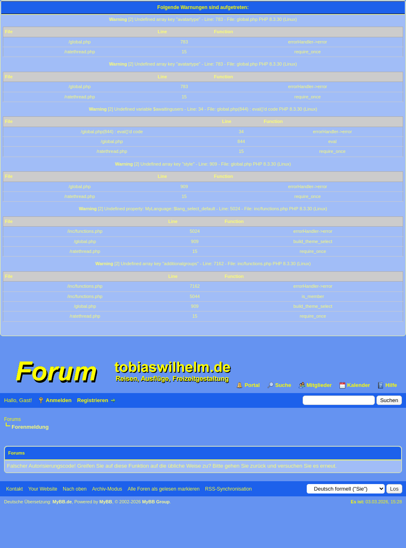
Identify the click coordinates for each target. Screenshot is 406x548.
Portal (252, 385)
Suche (283, 385)
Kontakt (14, 489)
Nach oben (75, 489)
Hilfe (391, 385)
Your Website (42, 489)
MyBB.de (62, 501)
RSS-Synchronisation (228, 489)
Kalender (358, 385)
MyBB (105, 501)
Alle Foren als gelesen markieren (163, 489)
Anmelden (59, 400)
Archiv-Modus (107, 489)
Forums (12, 419)
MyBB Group (155, 501)
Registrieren (92, 400)
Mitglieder (319, 385)
